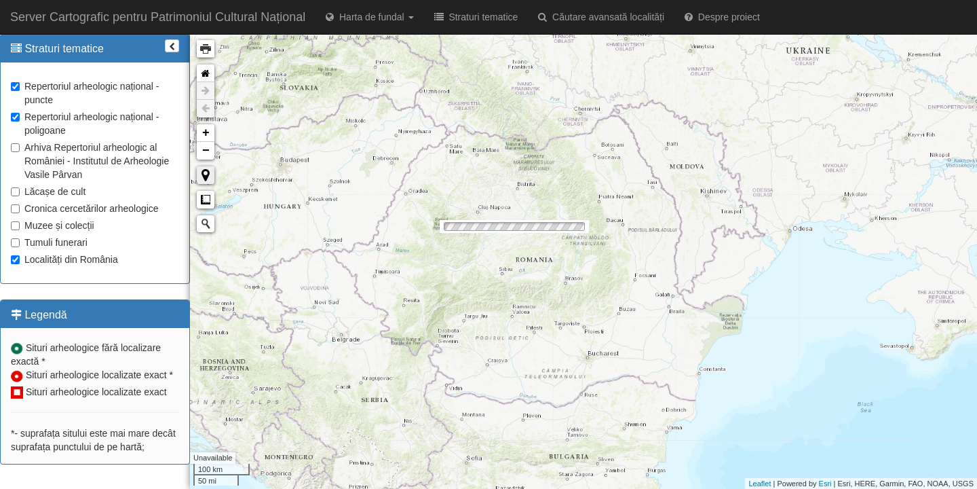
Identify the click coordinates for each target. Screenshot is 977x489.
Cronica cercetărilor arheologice (85, 208)
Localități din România (64, 259)
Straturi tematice (476, 17)
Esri (825, 483)
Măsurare (205, 200)
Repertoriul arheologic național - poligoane (85, 123)
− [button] (206, 151)
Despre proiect (722, 17)
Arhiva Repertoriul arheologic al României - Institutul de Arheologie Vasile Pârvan (90, 161)
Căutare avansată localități (601, 17)
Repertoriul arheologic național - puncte (85, 93)
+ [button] (206, 133)
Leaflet (759, 483)
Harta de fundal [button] (369, 17)
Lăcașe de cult (48, 191)
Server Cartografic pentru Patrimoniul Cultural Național (157, 17)
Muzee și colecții (52, 225)
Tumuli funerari (49, 242)
